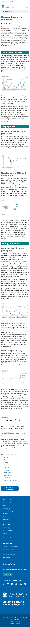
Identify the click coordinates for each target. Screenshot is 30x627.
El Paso (6, 462)
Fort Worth (7, 467)
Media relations (7, 552)
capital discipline (12, 342)
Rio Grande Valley (9, 475)
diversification (13, 323)
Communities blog (8, 511)
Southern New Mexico (10, 480)
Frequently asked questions (10, 546)
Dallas (6, 460)
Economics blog (7, 513)
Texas (5, 483)
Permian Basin (8, 472)
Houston (6, 470)
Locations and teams (8, 549)
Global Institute (7, 502)
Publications (6, 519)
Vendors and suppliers (9, 554)
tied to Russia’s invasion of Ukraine (14, 364)
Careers (5, 533)
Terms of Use (15, 621)
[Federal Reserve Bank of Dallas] (8, 7)
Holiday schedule (7, 530)
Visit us (4, 516)
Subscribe (7, 574)
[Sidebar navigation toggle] (15, 12)
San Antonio (7, 478)
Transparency (6, 527)
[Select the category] (4, 2)
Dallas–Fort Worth (13, 148)
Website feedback (7, 557)
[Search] (17, 2)
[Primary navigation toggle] (26, 7)
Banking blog (6, 508)
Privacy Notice (15, 623)
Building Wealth (7, 505)
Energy (6, 465)
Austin (3, 148)
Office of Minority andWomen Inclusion (9, 537)
